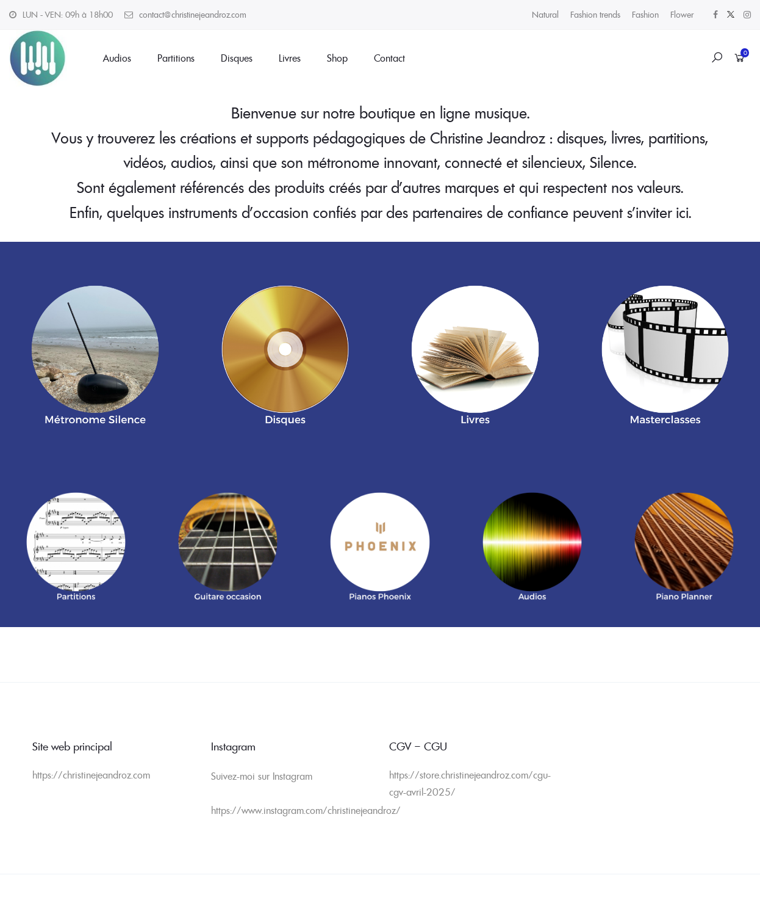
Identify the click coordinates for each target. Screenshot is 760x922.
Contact (389, 58)
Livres (290, 58)
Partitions (176, 58)
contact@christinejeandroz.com (192, 14)
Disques (237, 58)
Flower (682, 14)
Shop (337, 58)
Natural (545, 14)
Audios (117, 58)
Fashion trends (595, 14)
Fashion (645, 14)
